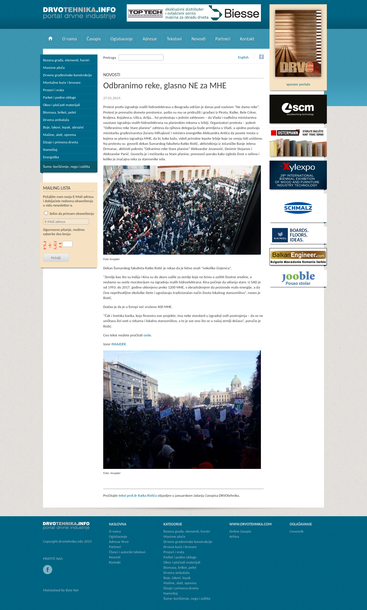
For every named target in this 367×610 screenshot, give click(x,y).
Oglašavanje (121, 39)
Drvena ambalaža (56, 120)
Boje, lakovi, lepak (177, 578)
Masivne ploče (54, 67)
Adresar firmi (119, 541)
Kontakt (247, 39)
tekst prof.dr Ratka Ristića (137, 495)
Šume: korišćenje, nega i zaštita (66, 166)
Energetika (51, 157)
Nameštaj (50, 149)
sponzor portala (298, 82)
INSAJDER (118, 344)
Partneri (222, 39)
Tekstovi (174, 39)
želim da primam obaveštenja (69, 213)
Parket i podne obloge (59, 97)
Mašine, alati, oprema (59, 134)
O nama (70, 39)
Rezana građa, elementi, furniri (66, 60)
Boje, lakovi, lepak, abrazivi (63, 127)
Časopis (94, 39)
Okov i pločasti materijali (61, 105)
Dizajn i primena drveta (60, 142)
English (243, 57)
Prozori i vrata (53, 90)
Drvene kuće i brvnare (180, 547)
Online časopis (240, 531)
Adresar (149, 39)
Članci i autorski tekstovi (127, 552)
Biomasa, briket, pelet (59, 112)
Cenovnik (297, 531)
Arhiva (234, 536)
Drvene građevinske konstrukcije (67, 75)
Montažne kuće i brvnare (62, 82)
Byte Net (72, 590)
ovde (147, 335)
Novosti (199, 39)
